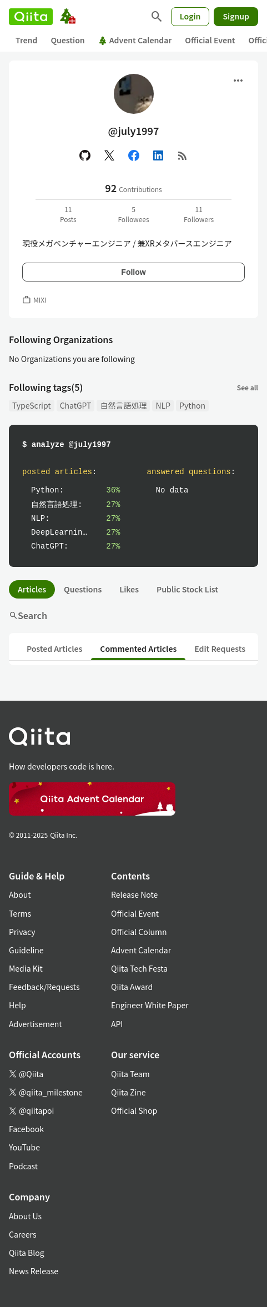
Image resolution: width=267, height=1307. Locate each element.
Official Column (139, 931)
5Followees (133, 214)
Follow (133, 272)
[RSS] (182, 155)
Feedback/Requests (44, 986)
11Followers (199, 214)
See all (247, 387)
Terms (20, 913)
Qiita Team (130, 1073)
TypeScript (31, 405)
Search (28, 615)
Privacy (22, 931)
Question (67, 40)
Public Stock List (187, 589)
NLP (162, 405)
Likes (129, 589)
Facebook (26, 1128)
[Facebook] (134, 155)
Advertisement (35, 1023)
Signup (236, 16)
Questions (83, 589)
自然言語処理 (123, 405)
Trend (26, 40)
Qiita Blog (26, 1252)
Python (192, 405)
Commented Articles (138, 648)
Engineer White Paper (150, 1005)
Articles (32, 589)
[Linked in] (158, 155)
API (117, 1023)
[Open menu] (238, 80)
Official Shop (134, 1110)
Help (17, 1005)
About (20, 894)
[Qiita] (31, 16)
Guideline (26, 950)
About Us (25, 1215)
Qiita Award (132, 986)
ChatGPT (76, 405)
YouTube (24, 1147)
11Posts (68, 214)
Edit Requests (219, 648)
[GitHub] (85, 155)
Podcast (23, 1166)
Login (190, 16)
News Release (33, 1270)
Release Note (134, 894)
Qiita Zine (128, 1092)
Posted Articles (54, 648)
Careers (22, 1234)
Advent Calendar (135, 40)
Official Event (210, 40)
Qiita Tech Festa (139, 968)
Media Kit (26, 968)
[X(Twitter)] (109, 155)
